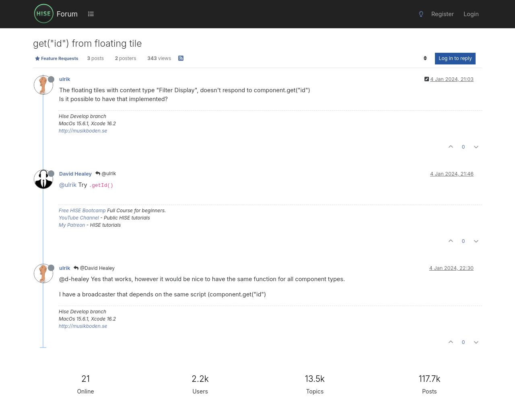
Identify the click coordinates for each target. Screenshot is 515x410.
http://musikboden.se (83, 131)
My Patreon (72, 225)
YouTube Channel (79, 218)
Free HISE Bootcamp (82, 210)
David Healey (75, 174)
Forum (67, 14)
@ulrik (105, 173)
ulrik (64, 79)
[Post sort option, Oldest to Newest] (425, 58)
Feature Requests (56, 58)
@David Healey (94, 268)
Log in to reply (455, 58)
